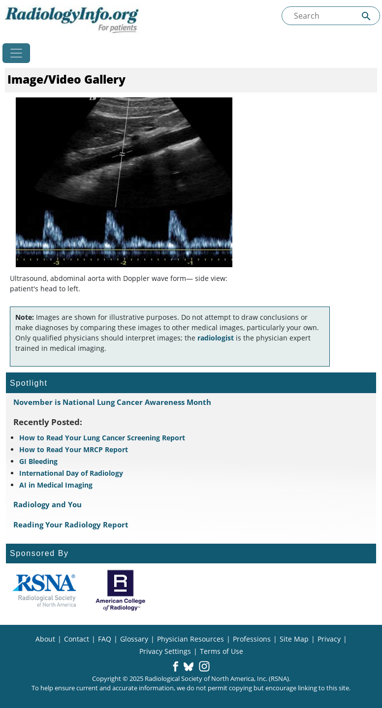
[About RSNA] (44, 590)
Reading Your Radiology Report (70, 524)
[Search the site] (331, 15)
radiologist (215, 337)
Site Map (294, 639)
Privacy (329, 639)
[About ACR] (120, 590)
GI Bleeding (38, 461)
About (45, 639)
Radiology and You (47, 504)
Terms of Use (221, 651)
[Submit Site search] (366, 16)
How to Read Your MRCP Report (73, 449)
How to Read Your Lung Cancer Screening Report (102, 437)
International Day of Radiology (71, 473)
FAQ (104, 639)
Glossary (134, 639)
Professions (252, 639)
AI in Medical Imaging (56, 485)
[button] (175, 667)
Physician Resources (190, 639)
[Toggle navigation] (16, 53)
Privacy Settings (165, 651)
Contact (76, 639)
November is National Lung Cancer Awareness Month (112, 402)
